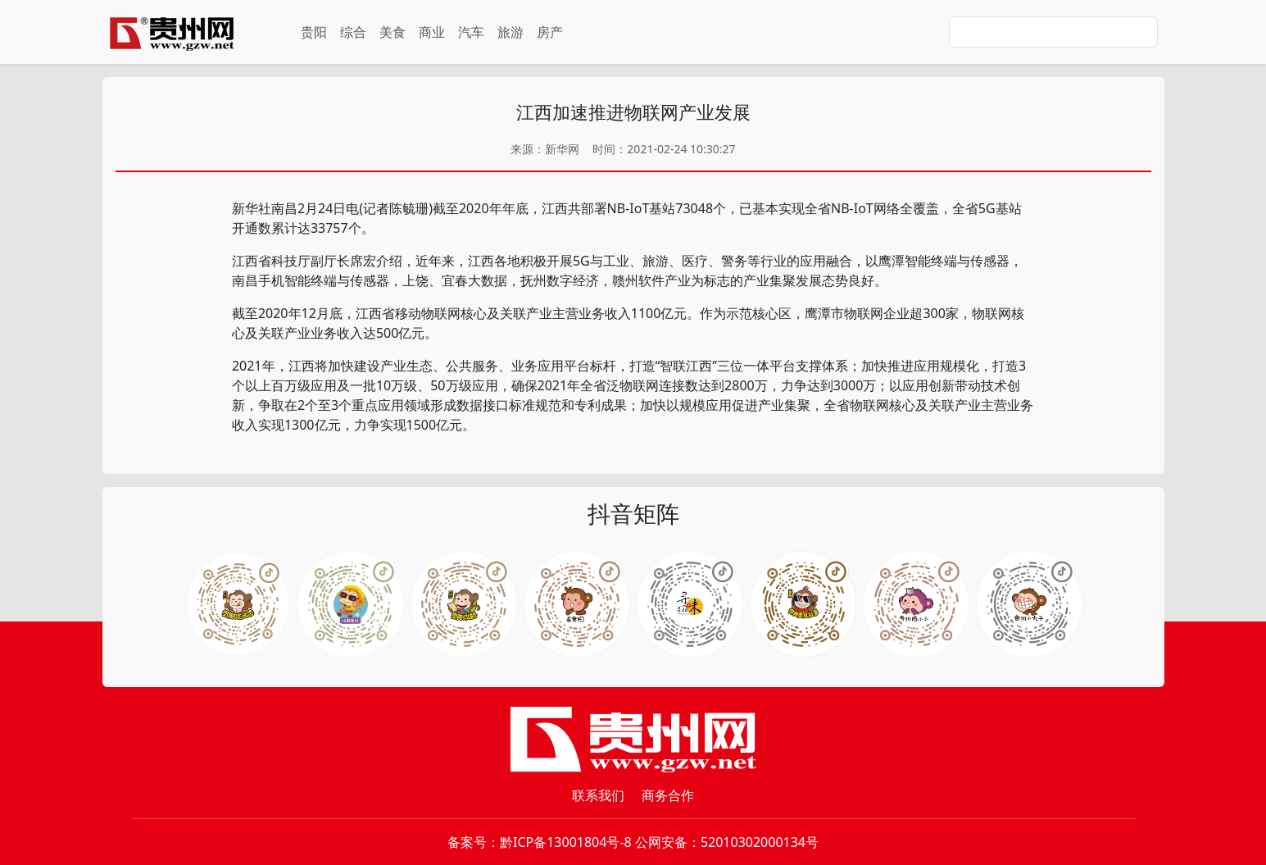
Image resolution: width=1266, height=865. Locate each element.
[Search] (1053, 32)
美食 (392, 32)
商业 (432, 32)
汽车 (471, 32)
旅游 (510, 32)
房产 (550, 32)
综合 (353, 32)
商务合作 (668, 795)
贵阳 (314, 32)
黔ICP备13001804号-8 (566, 842)
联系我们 (598, 795)
